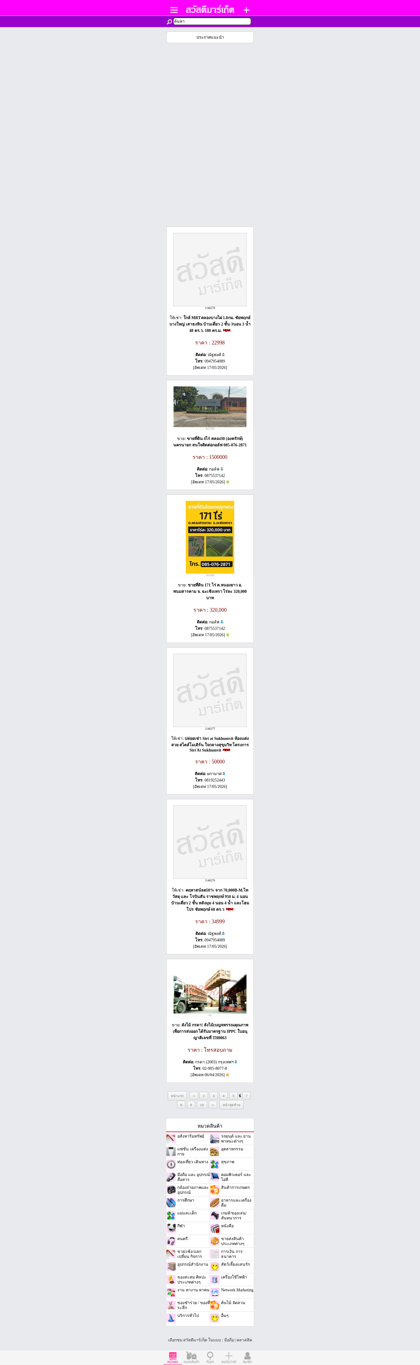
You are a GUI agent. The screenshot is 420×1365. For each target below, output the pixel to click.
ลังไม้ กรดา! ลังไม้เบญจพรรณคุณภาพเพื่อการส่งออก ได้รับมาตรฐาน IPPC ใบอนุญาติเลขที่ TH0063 (210, 1031)
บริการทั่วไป (188, 1315)
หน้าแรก (177, 1096)
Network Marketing (237, 1290)
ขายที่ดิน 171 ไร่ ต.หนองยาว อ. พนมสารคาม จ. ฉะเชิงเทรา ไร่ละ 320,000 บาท (210, 591)
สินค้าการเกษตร (235, 1187)
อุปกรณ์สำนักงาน (192, 1264)
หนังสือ (227, 1226)
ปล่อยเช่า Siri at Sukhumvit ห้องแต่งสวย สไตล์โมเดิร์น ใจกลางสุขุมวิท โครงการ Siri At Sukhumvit (210, 744)
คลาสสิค (244, 1340)
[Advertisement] (210, 134)
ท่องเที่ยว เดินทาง (192, 1162)
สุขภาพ (227, 1162)
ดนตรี (182, 1239)
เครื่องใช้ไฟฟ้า (234, 1277)
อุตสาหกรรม (232, 1149)
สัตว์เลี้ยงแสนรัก (235, 1264)
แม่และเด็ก (187, 1213)
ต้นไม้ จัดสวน (233, 1303)
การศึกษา (185, 1200)
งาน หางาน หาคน (193, 1290)
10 (202, 1105)
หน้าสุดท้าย (231, 1105)
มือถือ (229, 1340)
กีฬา (181, 1226)
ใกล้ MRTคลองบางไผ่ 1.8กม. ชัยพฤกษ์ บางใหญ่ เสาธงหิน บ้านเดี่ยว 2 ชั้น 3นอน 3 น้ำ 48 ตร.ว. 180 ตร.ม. (210, 324)
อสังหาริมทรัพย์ (190, 1136)
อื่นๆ (225, 1315)
